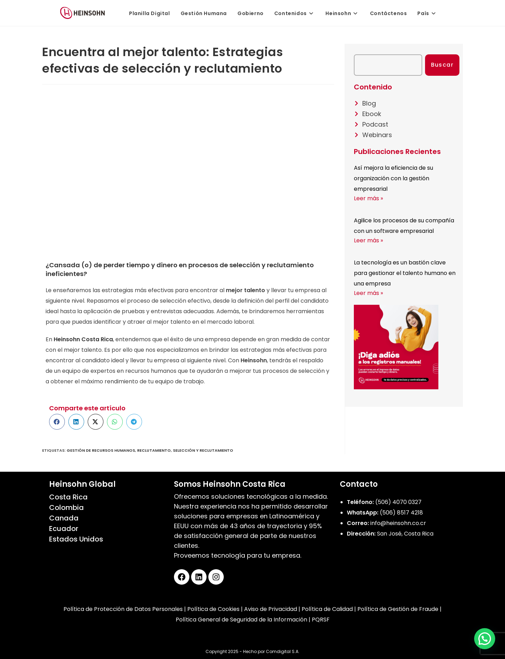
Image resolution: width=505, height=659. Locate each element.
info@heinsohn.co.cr (398, 523)
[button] (57, 422)
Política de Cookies (213, 609)
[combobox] (388, 65)
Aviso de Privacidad (270, 609)
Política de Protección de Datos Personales (123, 609)
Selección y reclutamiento (203, 450)
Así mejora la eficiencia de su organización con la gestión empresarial (393, 178)
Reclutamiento (154, 450)
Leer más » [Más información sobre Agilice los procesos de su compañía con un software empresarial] (368, 240)
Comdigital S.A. (282, 651)
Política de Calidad (327, 609)
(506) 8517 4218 (401, 513)
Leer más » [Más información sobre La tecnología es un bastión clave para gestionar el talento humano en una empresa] (368, 293)
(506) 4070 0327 (398, 502)
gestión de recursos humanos (101, 450)
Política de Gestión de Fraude (397, 609)
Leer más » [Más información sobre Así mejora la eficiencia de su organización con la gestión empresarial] (368, 198)
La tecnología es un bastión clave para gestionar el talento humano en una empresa (405, 273)
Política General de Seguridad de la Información (241, 620)
